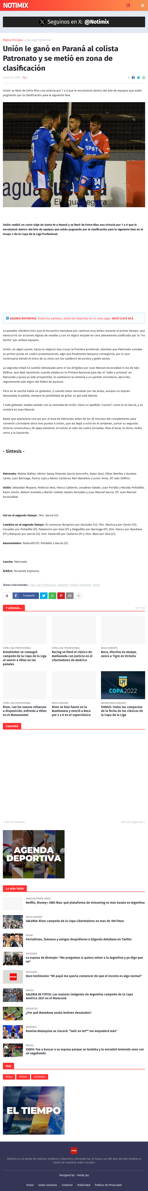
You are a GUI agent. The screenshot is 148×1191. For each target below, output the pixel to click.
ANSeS (23, 1076)
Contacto (67, 1185)
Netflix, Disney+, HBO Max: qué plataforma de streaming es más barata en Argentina (85, 902)
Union (96, 585)
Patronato (85, 585)
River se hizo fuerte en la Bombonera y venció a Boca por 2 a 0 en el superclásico (71, 711)
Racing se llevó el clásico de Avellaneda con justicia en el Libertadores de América (72, 656)
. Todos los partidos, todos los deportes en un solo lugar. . (72, 318)
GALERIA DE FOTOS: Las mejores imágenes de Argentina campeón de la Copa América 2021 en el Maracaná (79, 996)
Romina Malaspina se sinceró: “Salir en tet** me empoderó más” (71, 1031)
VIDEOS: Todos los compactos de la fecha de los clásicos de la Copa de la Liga (122, 711)
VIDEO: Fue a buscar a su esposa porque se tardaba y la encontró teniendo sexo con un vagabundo (85, 1051)
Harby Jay (83, 1175)
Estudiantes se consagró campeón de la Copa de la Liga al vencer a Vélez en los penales (24, 658)
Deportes (63, 585)
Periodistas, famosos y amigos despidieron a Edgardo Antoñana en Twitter (79, 939)
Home (30, 1185)
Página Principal (13, 40)
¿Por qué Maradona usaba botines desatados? (59, 1013)
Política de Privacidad (108, 1185)
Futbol (74, 585)
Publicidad (83, 1185)
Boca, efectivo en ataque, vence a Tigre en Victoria (119, 654)
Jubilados (39, 1076)
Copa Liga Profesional (38, 40)
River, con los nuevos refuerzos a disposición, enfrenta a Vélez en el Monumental (24, 711)
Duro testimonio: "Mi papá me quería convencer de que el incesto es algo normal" (84, 976)
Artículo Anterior (15, 822)
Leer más (140, 607)
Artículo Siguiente (132, 822)
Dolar (9, 1076)
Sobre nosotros (47, 1185)
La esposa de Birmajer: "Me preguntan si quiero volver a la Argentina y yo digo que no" (84, 960)
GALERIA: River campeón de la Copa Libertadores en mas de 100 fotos (75, 921)
